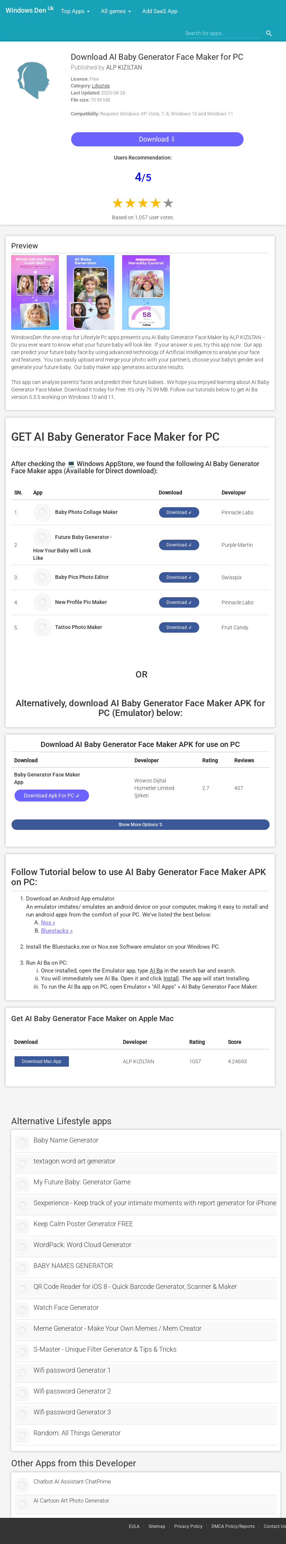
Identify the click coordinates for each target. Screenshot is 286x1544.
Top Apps (75, 11)
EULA (134, 1526)
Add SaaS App (159, 11)
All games (116, 11)
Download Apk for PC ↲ (52, 796)
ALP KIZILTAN (124, 67)
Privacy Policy (188, 1526)
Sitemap (157, 1526)
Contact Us (275, 1526)
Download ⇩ (157, 139)
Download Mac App (41, 1061)
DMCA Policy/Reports (233, 1526)
